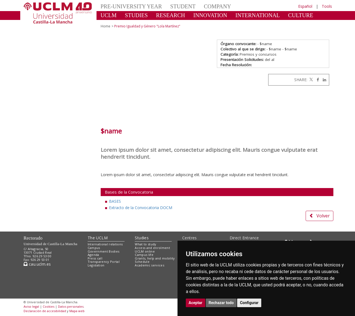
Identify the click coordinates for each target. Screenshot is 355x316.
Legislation (96, 265)
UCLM (109, 15)
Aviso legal (31, 306)
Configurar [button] (249, 302)
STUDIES (136, 15)
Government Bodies (104, 251)
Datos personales (70, 306)
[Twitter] (310, 79)
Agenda (93, 255)
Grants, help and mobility (155, 258)
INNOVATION (210, 15)
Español (305, 6)
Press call (95, 258)
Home (105, 26)
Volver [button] (319, 216)
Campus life (144, 255)
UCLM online (145, 251)
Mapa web (77, 311)
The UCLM (98, 237)
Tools (327, 6)
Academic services (149, 265)
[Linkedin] (323, 79)
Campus (94, 248)
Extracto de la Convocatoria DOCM (140, 207)
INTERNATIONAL (257, 15)
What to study (145, 244)
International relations (105, 244)
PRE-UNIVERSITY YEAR (131, 6)
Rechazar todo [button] (221, 302)
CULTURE (300, 15)
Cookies (48, 306)
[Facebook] (316, 79)
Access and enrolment (152, 248)
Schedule (142, 262)
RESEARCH (170, 15)
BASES (115, 201)
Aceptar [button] (195, 302)
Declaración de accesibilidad (45, 311)
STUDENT (183, 6)
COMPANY (217, 6)
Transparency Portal (104, 262)
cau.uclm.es (37, 264)
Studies (142, 237)
